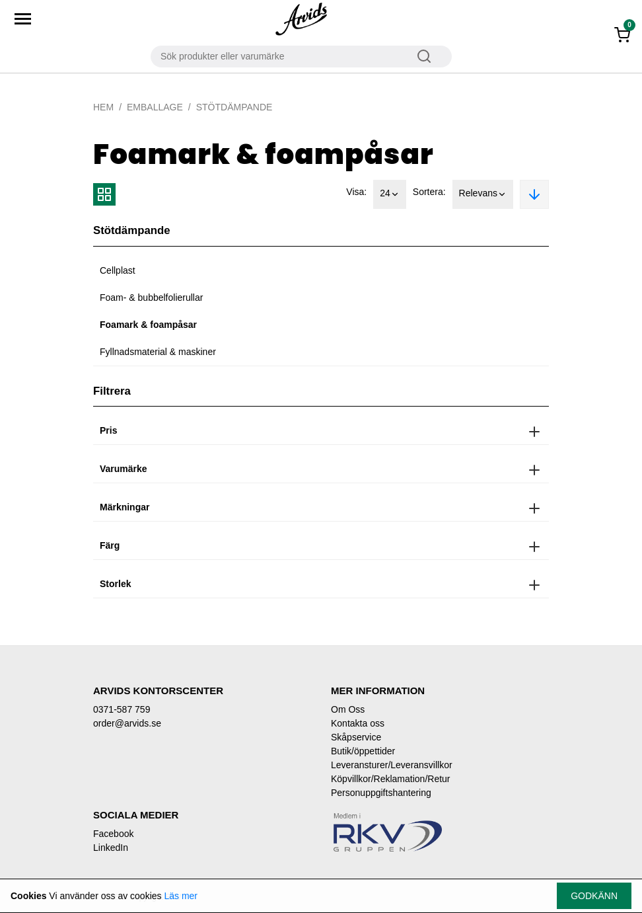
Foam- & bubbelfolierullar (151, 297)
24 (390, 194)
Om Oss (348, 709)
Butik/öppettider (363, 751)
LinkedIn (110, 847)
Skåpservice (356, 737)
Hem (103, 107)
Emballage (155, 107)
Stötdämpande (234, 107)
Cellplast (117, 270)
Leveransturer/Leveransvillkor (391, 765)
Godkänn (594, 896)
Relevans (483, 194)
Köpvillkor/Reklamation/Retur (390, 779)
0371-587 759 (121, 709)
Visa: (356, 191)
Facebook (113, 833)
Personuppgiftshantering (381, 792)
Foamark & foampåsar (148, 324)
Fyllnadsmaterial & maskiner (158, 351)
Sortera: (429, 191)
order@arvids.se (127, 723)
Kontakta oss (357, 723)
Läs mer (180, 896)
